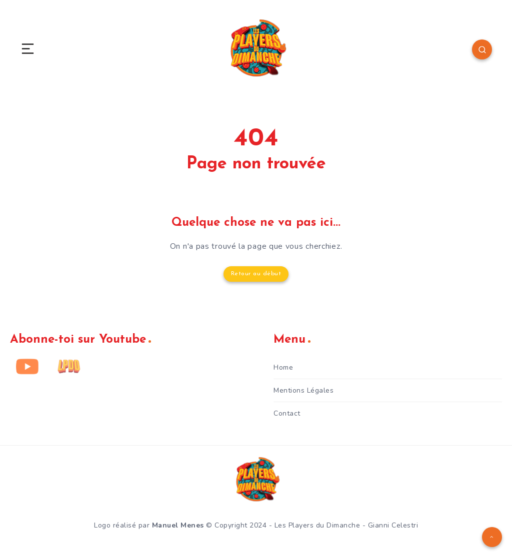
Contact (287, 413)
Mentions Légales (304, 390)
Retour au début (256, 274)
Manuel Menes (178, 525)
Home (283, 367)
